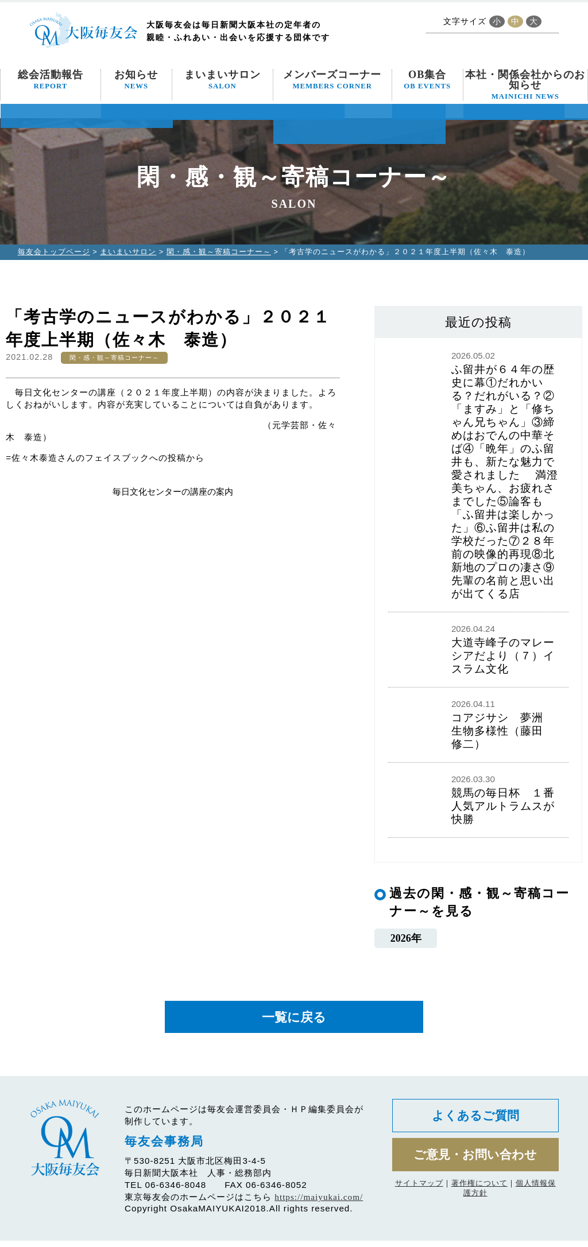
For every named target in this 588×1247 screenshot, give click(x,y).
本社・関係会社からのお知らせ (525, 84)
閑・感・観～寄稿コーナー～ (219, 251)
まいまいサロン (222, 79)
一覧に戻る (294, 1021)
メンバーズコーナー (332, 79)
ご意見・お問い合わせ (475, 1165)
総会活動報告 (50, 79)
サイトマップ (419, 1195)
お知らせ (136, 79)
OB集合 (427, 79)
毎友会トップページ (54, 251)
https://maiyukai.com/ (318, 1203)
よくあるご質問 (475, 1123)
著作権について (479, 1195)
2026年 (405, 939)
